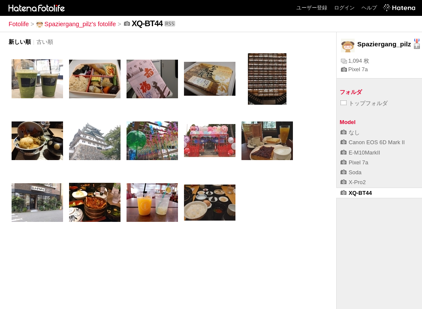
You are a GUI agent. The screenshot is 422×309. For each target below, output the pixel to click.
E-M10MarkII (360, 152)
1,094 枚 (355, 61)
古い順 (44, 42)
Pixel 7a (354, 69)
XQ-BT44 (356, 193)
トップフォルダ (364, 103)
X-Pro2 (353, 182)
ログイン (344, 8)
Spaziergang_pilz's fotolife (76, 24)
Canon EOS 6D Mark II (373, 142)
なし (350, 132)
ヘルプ (369, 8)
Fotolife (19, 24)
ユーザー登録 (311, 8)
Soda (351, 172)
